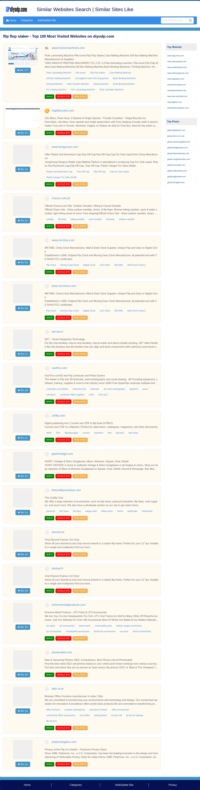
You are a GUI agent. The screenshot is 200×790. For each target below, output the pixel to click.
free (110, 433)
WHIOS (49, 97)
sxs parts (50, 625)
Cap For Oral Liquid (119, 171)
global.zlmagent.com (176, 182)
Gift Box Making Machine (58, 78)
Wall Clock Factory (136, 265)
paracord (50, 511)
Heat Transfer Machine (78, 84)
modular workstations (74, 709)
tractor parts (85, 625)
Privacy (173, 785)
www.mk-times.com (64, 286)
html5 (49, 433)
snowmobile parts (103, 625)
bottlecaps (133, 511)
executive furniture (98, 709)
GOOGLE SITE (63, 97)
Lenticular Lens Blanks (57, 389)
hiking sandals (78, 219)
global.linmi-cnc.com (175, 136)
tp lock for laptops (134, 715)
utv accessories (53, 631)
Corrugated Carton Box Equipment (92, 78)
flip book (120, 433)
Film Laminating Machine (83, 89)
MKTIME (118, 265)
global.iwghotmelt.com (176, 177)
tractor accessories (142, 631)
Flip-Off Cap (99, 171)
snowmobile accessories (77, 631)
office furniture (53, 709)
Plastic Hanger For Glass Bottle (61, 177)
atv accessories (66, 625)
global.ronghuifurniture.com (178, 159)
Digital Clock (89, 265)
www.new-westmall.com (177, 96)
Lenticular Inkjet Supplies (72, 394)
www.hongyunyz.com (65, 146)
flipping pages (71, 433)
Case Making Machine (120, 72)
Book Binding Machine (124, 84)
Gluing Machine (101, 84)
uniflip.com (58, 415)
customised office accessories (60, 715)
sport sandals (95, 219)
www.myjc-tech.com (175, 56)
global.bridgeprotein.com (177, 148)
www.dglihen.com (174, 102)
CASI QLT (103, 394)
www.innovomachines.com (68, 47)
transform (98, 433)
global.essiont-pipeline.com (178, 142)
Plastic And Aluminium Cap (59, 171)
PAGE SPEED (80, 97)
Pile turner (81, 72)
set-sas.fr (57, 331)
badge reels (91, 511)
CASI (91, 394)
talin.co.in (58, 688)
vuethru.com (59, 368)
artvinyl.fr (57, 568)
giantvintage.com (62, 453)
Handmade (147, 511)
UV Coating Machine (56, 89)
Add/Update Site (47, 20)
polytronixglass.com (64, 741)
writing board (100, 715)
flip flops (62, 219)
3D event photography (114, 389)
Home (11, 20)
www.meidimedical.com (177, 67)
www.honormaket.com (176, 85)
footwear (110, 219)
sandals (50, 219)
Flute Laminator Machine (111, 89)
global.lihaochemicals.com (178, 153)
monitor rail (116, 715)
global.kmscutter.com (176, 165)
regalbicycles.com (63, 110)
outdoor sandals (127, 219)
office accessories (120, 709)
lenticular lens (79, 389)
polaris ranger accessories (129, 625)
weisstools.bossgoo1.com (178, 108)
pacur (145, 389)
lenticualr (94, 389)
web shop (133, 433)
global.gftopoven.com (176, 130)
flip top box (51, 721)
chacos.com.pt (61, 198)
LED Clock (105, 265)
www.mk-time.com (63, 240)
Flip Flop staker (97, 72)
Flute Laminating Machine (58, 72)
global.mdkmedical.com (177, 171)
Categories (27, 20)
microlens (51, 394)
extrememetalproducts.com (69, 604)
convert (86, 433)
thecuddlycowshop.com (66, 490)
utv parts (124, 631)
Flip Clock (51, 265)
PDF (58, 433)
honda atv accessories (104, 631)
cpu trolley (85, 715)
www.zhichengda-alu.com (178, 73)
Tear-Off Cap (83, 171)
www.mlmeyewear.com (176, 61)
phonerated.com (62, 652)
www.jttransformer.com (176, 90)
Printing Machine (54, 84)
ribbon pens (107, 511)
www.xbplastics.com (175, 79)
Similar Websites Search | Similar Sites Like (85, 9)
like (22, 70)
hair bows (64, 511)
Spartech (133, 389)
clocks (120, 511)
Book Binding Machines (124, 78)
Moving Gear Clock (69, 265)
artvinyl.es (58, 532)
